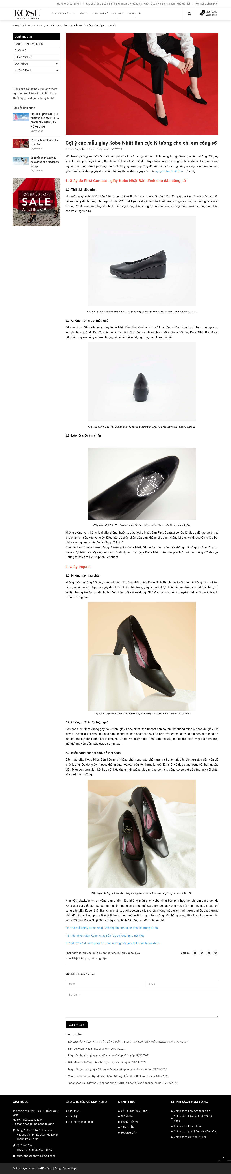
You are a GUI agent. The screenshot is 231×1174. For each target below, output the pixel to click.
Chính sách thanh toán (188, 1126)
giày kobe (128, 952)
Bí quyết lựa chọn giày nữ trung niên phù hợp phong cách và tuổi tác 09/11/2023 (117, 1069)
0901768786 (74, 3)
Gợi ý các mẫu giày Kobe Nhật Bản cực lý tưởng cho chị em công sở (142, 143)
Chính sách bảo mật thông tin (192, 1110)
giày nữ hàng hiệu (96, 958)
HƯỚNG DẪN (23, 70)
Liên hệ (72, 1116)
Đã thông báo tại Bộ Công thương (33, 1123)
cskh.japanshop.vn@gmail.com (36, 1155)
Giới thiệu (74, 1110)
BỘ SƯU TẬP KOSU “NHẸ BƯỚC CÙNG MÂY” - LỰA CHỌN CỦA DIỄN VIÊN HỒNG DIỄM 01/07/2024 (128, 1041)
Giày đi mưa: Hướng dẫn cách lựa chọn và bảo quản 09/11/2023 (107, 1062)
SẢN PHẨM (21, 63)
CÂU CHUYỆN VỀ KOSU (29, 44)
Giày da (76, 952)
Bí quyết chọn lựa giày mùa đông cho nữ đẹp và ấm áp (45, 162)
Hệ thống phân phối (206, 3)
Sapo (74, 1168)
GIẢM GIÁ (20, 50)
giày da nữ (89, 952)
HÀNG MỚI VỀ (23, 57)
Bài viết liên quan (24, 107)
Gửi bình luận (76, 1024)
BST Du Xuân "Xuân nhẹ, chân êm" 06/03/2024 (96, 1048)
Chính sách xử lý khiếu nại (190, 1136)
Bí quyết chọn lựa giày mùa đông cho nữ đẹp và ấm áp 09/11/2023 (109, 1055)
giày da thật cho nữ (109, 952)
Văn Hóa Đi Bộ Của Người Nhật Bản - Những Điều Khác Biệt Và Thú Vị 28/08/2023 (118, 1076)
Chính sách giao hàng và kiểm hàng (196, 1131)
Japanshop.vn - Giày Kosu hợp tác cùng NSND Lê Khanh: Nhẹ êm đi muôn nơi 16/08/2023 (122, 1082)
